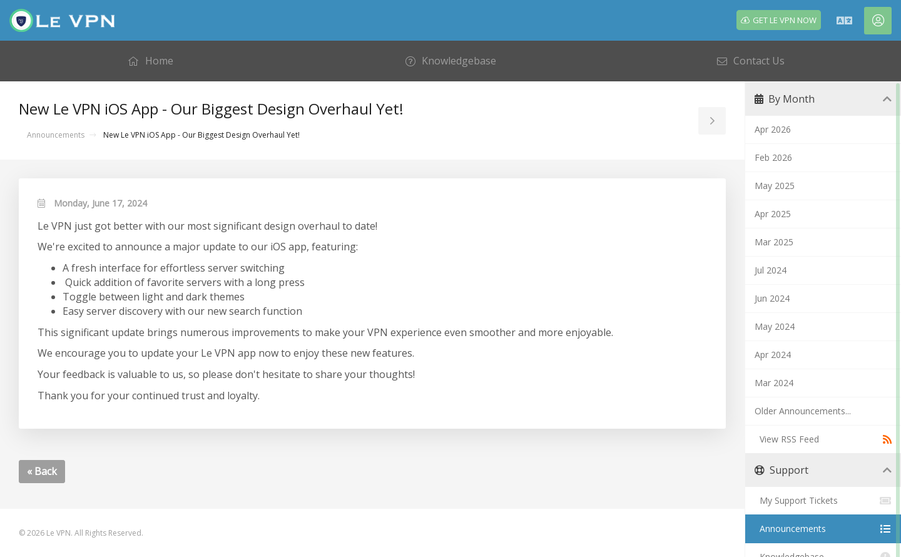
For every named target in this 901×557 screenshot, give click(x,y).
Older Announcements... (803, 411)
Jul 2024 (770, 270)
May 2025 (775, 186)
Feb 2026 (773, 157)
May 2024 (775, 326)
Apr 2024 (773, 354)
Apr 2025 (773, 214)
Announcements (55, 135)
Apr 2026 (773, 129)
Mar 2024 (774, 383)
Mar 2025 (774, 242)
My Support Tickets (823, 500)
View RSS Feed (823, 439)
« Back (42, 471)
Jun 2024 (772, 298)
